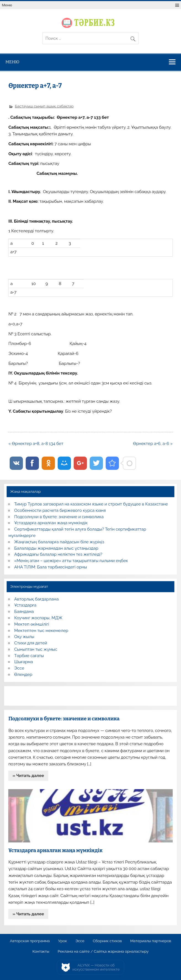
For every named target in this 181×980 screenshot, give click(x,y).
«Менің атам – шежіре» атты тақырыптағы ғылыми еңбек (71, 560)
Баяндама (24, 611)
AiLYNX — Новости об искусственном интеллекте (96, 967)
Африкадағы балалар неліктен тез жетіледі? (58, 554)
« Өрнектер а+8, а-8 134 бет (35, 443)
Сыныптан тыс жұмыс (35, 649)
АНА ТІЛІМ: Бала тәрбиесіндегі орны (50, 567)
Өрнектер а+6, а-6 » (152, 443)
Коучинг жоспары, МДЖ (38, 617)
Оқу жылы (24, 636)
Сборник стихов (107, 941)
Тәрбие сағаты (29, 655)
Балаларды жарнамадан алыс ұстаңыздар (56, 548)
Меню (7, 5)
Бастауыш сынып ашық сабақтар (44, 106)
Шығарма (23, 661)
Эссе (19, 668)
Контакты (40, 951)
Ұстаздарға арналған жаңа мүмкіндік (51, 522)
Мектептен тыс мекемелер (41, 630)
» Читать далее (28, 775)
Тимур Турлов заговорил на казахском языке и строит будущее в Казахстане (91, 504)
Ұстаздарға (25, 605)
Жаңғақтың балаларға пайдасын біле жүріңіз (59, 541)
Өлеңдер (23, 674)
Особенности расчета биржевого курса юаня (60, 510)
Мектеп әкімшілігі (31, 624)
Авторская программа (30, 941)
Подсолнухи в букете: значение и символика (59, 516)
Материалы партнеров (150, 941)
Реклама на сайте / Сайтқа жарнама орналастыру (103, 951)
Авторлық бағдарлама (36, 599)
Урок (62, 941)
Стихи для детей (30, 643)
